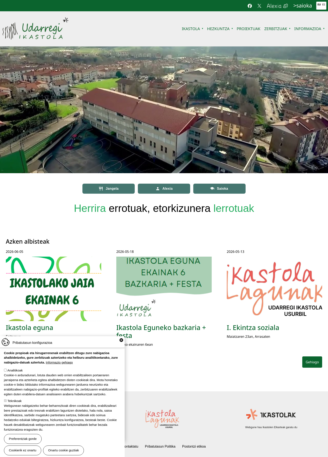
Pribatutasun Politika (160, 446)
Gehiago (312, 362)
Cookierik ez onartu (22, 450)
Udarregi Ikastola (35, 19)
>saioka (302, 5)
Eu (319, 4)
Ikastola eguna (29, 327)
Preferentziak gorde (23, 438)
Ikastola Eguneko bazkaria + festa (161, 331)
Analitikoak (15, 370)
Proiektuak (248, 28)
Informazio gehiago (59, 362)
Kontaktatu (130, 446)
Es (323, 4)
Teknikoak (15, 401)
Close (121, 340)
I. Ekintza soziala (253, 327)
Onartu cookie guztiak (63, 450)
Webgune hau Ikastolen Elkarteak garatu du (271, 427)
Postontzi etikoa (194, 446)
